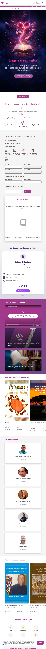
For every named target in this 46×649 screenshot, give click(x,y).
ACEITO (40, 642)
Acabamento (8, 169)
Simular (27, 191)
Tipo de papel (27, 164)
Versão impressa (9, 179)
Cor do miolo (27, 169)
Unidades (7, 189)
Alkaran (7, 422)
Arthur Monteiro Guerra (10, 607)
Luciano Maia (8, 424)
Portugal (31, 6)
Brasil (26, 6)
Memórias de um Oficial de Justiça (14, 605)
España (36, 6)
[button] (22, 295)
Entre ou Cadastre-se (38, 3)
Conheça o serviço (23, 290)
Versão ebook (27, 179)
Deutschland (43, 6)
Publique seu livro (23, 96)
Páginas (7, 164)
